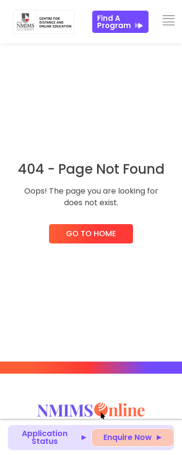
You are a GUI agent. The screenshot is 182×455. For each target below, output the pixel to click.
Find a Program (120, 21)
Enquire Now (127, 437)
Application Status (44, 437)
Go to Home (91, 233)
